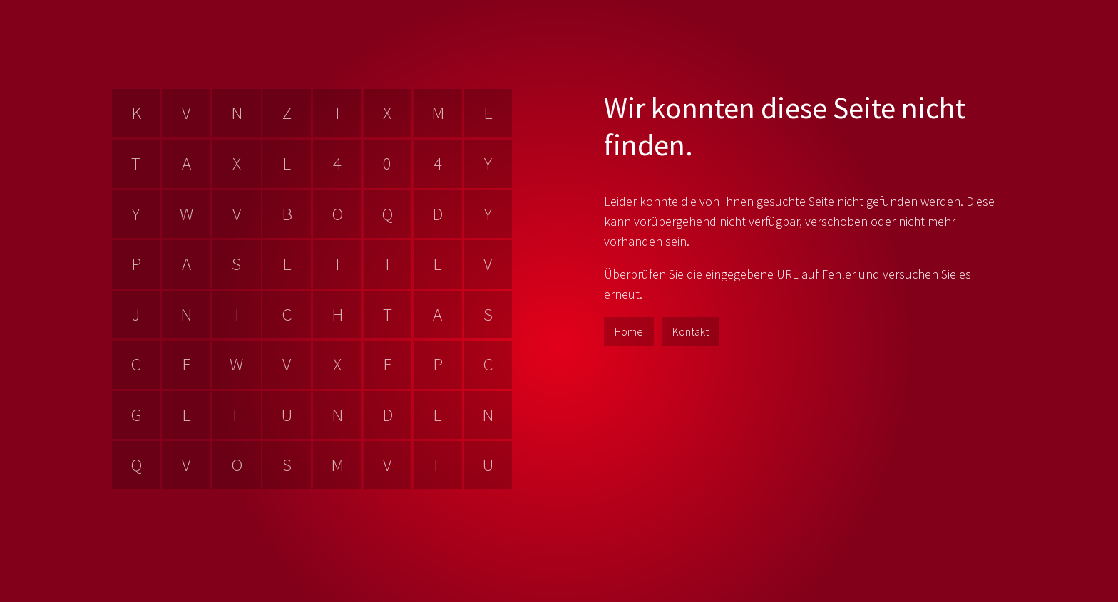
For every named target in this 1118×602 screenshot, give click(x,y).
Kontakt (690, 331)
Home (629, 331)
